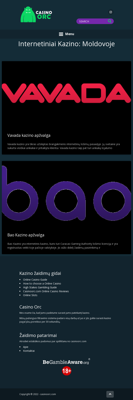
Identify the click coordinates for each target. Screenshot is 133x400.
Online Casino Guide (35, 279)
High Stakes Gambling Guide (40, 287)
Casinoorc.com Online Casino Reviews (46, 291)
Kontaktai (29, 350)
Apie (25, 347)
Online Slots (30, 295)
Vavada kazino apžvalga (28, 135)
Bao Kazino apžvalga (25, 235)
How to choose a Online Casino (42, 283)
